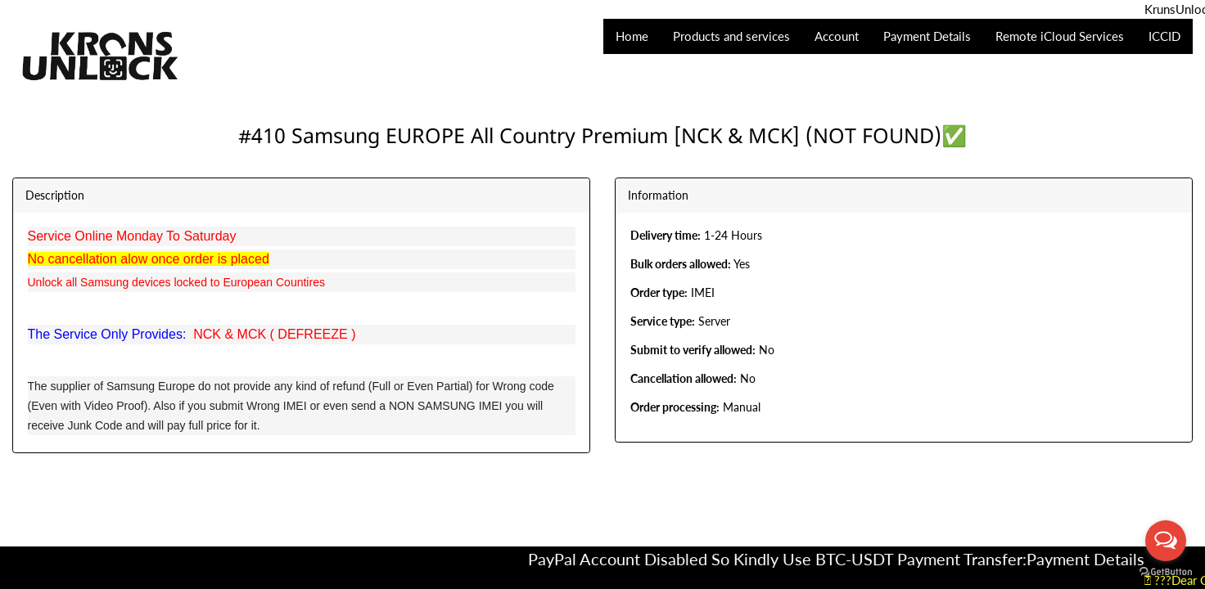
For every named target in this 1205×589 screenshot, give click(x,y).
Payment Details (1097, 559)
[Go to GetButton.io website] (1166, 572)
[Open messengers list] (1165, 540)
